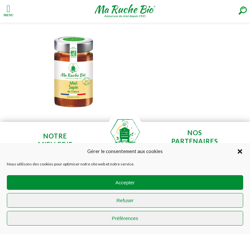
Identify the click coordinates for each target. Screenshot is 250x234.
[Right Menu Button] (243, 10)
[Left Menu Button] (8, 10)
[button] (240, 151)
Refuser (125, 200)
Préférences (125, 218)
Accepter (124, 182)
